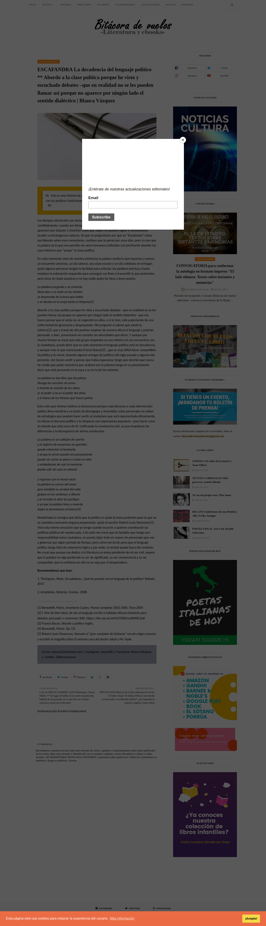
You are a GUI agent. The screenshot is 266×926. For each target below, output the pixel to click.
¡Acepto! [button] (251, 918)
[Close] (183, 140)
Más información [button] (122, 918)
